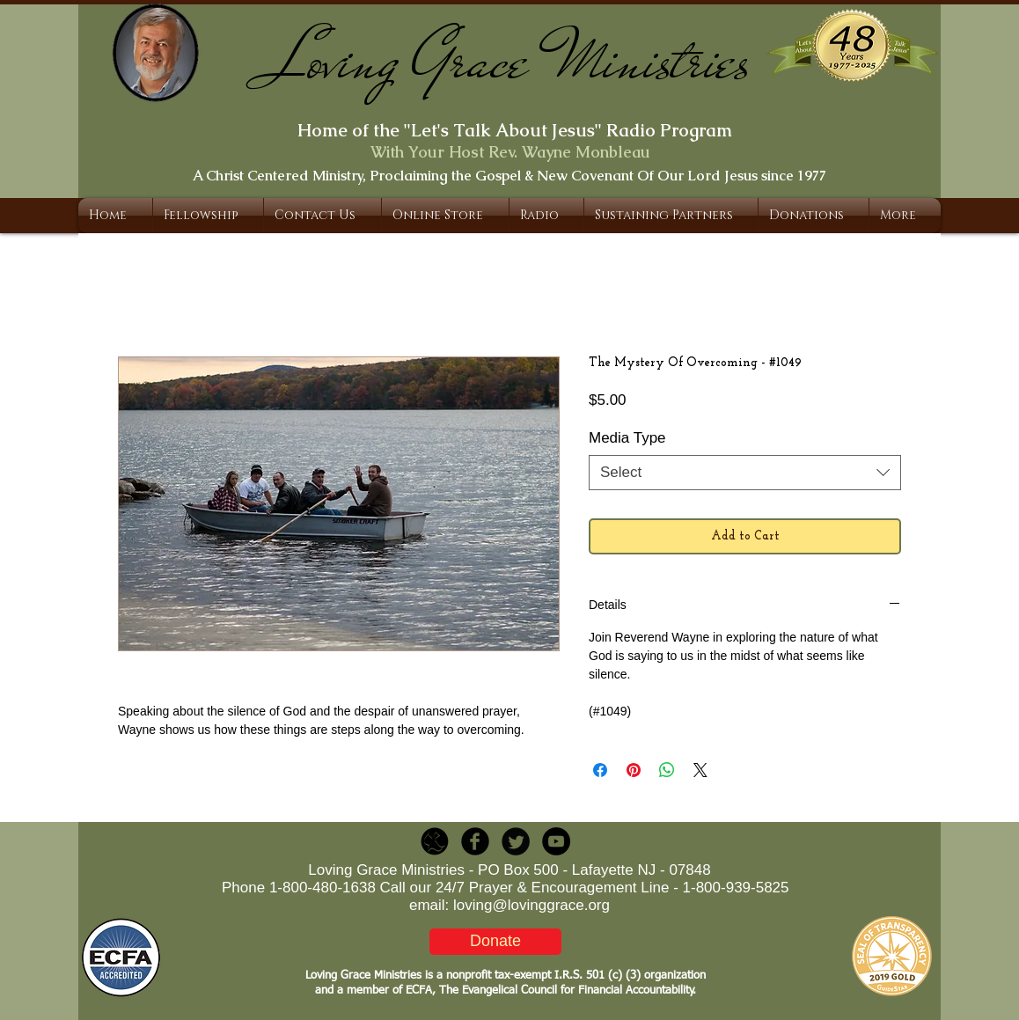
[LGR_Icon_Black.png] (435, 841)
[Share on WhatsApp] (667, 770)
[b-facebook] (475, 841)
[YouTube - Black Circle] (556, 841)
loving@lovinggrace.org (531, 905)
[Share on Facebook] (600, 770)
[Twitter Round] (516, 841)
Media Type (627, 437)
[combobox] (745, 472)
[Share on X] (700, 770)
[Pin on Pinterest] (633, 770)
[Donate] (495, 941)
